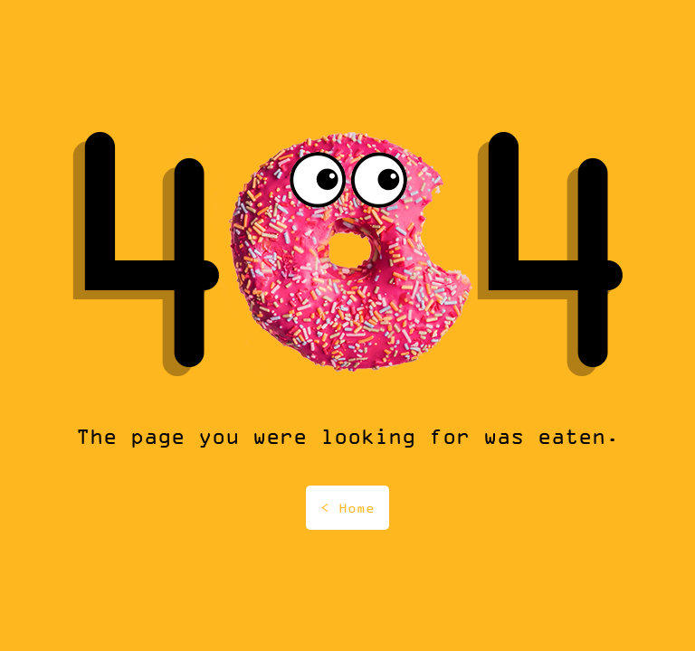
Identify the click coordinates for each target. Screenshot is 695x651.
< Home (347, 507)
